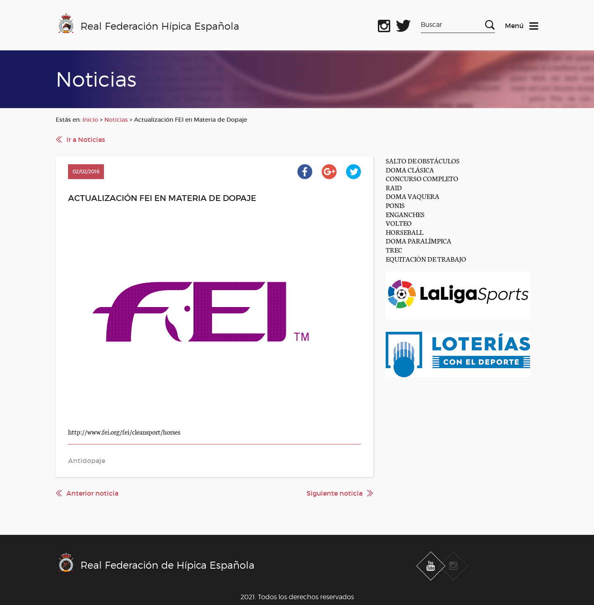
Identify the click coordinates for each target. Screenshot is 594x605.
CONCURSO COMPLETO (422, 178)
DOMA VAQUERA (412, 196)
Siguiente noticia (334, 493)
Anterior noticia (92, 493)
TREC (394, 249)
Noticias (116, 119)
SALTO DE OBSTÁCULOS (423, 160)
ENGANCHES (405, 214)
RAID (394, 187)
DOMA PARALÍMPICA (418, 240)
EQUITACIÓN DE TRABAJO (426, 258)
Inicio (90, 119)
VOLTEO (399, 222)
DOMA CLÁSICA (410, 169)
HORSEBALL (404, 231)
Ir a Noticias (85, 139)
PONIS (395, 205)
